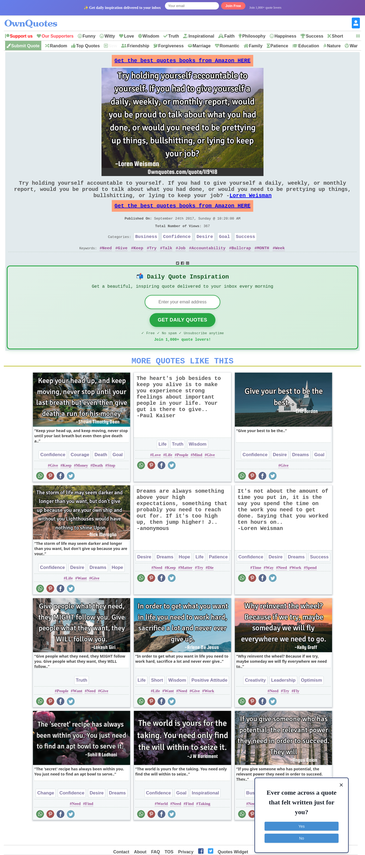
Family (256, 46)
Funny (89, 36)
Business (146, 248)
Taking (204, 822)
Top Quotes (88, 46)
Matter (186, 586)
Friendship (138, 46)
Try (153, 261)
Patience (279, 46)
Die (211, 586)
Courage (79, 473)
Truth (173, 36)
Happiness (285, 36)
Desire (205, 248)
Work (297, 586)
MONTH (263, 261)
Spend (311, 586)
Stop (111, 484)
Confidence (177, 248)
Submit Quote (25, 46)
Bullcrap (241, 261)
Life (162, 463)
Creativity (255, 699)
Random (58, 46)
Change (45, 811)
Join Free (233, 6)
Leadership (283, 699)
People (182, 474)
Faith (229, 36)
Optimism (311, 699)
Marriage (202, 46)
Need (107, 261)
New (112, 46)
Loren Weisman (250, 202)
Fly (296, 710)
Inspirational (201, 36)
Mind (197, 474)
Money (82, 484)
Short (337, 36)
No (301, 835)
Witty (109, 36)
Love (129, 36)
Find (89, 822)
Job (181, 261)
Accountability (208, 261)
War (354, 46)
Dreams (300, 473)
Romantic (229, 46)
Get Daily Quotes (182, 335)
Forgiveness (171, 46)
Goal (224, 248)
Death (100, 473)
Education (308, 46)
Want (82, 597)
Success (314, 36)
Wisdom (151, 36)
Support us (21, 36)
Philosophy (253, 36)
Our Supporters (57, 36)
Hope (117, 586)
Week (280, 261)
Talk (167, 261)
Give (122, 261)
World (162, 822)
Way (269, 586)
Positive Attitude (209, 699)
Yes (302, 823)
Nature (334, 46)
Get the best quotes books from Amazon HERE (182, 62)
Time (256, 586)
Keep (138, 261)
